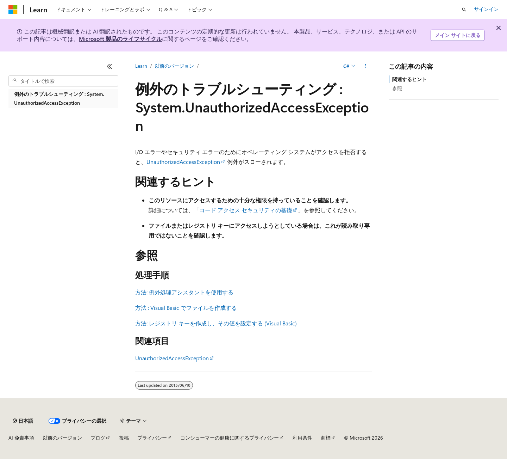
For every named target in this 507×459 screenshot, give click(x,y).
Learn (141, 65)
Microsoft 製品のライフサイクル (120, 38)
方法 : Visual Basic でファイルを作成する (186, 307)
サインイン (486, 9)
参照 (397, 88)
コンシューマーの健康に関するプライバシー (229, 437)
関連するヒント (409, 79)
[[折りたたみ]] (109, 66)
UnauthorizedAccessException (183, 161)
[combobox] (63, 81)
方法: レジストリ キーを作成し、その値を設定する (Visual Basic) (216, 323)
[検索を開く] (464, 9)
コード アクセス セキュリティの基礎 (245, 210)
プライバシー (152, 437)
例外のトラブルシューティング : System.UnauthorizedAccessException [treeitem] (59, 98)
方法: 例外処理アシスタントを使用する (184, 292)
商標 (326, 437)
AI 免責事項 (21, 437)
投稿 (124, 437)
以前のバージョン (174, 65)
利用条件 (302, 437)
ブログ (97, 437)
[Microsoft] (13, 9)
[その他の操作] (365, 66)
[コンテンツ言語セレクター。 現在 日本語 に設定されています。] (22, 421)
